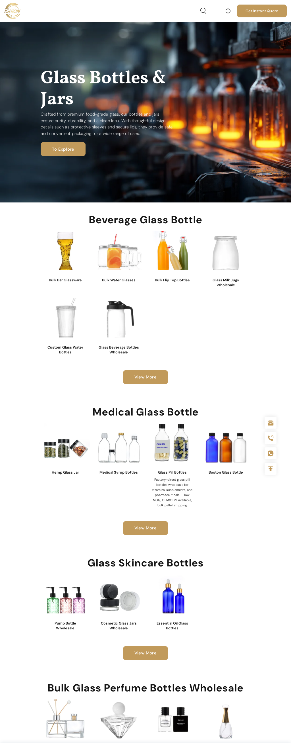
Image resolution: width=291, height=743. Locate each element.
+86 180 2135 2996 (271, 438)
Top (271, 469)
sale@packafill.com (271, 423)
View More (145, 377)
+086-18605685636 (271, 453)
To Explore (63, 149)
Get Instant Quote (262, 11)
